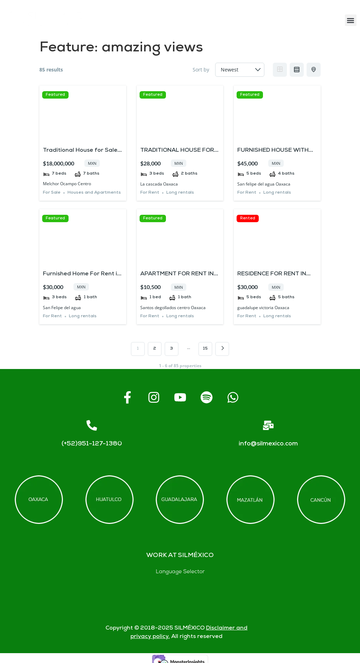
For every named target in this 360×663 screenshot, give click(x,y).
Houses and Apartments (94, 192)
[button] (350, 20)
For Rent (149, 192)
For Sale (51, 192)
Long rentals (180, 192)
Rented (247, 218)
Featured (55, 95)
